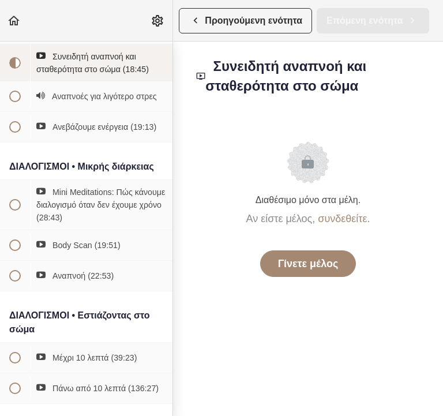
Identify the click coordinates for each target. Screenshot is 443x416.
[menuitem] (158, 20)
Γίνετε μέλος (308, 263)
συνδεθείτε (342, 218)
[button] (14, 20)
